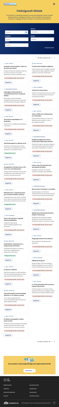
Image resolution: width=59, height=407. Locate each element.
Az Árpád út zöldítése (10, 270)
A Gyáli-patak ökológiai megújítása (42, 66)
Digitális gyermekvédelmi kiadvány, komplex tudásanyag (43, 214)
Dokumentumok (33, 392)
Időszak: (33, 29)
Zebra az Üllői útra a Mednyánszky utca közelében (42, 115)
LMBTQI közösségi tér (38, 261)
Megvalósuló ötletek (34, 385)
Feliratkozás (28, 370)
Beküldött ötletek (8, 385)
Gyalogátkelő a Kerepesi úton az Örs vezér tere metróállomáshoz (15, 168)
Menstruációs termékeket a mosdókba (43, 189)
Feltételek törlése (49, 47)
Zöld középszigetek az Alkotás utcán (15, 143)
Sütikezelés (6, 388)
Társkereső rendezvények (40, 90)
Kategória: (8, 36)
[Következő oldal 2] (55, 58)
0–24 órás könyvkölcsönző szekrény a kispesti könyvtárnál (43, 285)
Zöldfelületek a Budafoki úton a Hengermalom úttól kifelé (13, 245)
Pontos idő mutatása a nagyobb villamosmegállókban (13, 219)
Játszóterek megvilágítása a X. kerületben (13, 120)
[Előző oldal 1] (52, 58)
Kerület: (33, 36)
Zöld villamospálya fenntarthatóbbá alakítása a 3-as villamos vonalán (15, 294)
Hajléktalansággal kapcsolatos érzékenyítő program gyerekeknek (42, 140)
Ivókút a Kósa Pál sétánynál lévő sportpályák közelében (41, 166)
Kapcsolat (6, 396)
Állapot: (7, 42)
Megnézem (8, 82)
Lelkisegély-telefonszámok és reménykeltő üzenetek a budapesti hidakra (14, 94)
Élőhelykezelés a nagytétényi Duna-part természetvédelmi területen (15, 194)
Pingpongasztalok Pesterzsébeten (42, 239)
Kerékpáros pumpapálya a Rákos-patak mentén (14, 320)
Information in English (34, 396)
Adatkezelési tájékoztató (9, 392)
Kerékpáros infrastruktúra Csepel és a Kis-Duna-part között (15, 67)
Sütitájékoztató (33, 388)
